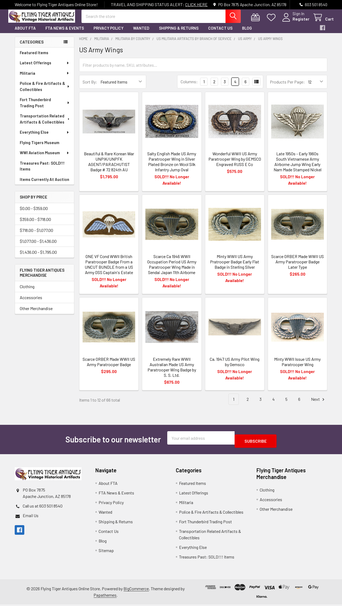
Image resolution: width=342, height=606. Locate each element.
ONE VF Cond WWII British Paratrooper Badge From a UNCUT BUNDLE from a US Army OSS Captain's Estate (109, 269)
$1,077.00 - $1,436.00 (38, 245)
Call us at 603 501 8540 (43, 507)
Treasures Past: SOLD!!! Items (42, 170)
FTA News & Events (64, 32)
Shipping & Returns (179, 32)
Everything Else (44, 136)
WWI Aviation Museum (44, 157)
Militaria (44, 78)
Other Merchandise (36, 313)
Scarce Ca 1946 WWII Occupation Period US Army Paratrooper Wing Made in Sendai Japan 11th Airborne (171, 269)
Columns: (189, 86)
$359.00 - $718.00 (35, 224)
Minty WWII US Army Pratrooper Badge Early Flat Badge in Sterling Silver (234, 266)
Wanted (141, 32)
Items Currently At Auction (44, 184)
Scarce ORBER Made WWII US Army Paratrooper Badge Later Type (297, 266)
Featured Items (34, 57)
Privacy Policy (108, 32)
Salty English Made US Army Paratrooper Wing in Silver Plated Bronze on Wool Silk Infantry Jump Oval (171, 166)
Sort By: (90, 86)
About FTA (25, 32)
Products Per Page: (287, 86)
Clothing (27, 291)
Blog (247, 32)
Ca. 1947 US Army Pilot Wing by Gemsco (234, 366)
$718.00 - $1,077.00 (36, 234)
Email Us (30, 517)
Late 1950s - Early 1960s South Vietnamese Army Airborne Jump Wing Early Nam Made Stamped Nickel (297, 166)
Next (318, 404)
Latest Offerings (44, 67)
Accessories (31, 302)
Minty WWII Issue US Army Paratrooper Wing (297, 366)
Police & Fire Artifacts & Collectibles (45, 91)
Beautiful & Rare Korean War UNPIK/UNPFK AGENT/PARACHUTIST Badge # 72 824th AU (109, 166)
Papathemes (105, 596)
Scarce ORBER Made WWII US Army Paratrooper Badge (109, 366)
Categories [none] (32, 46)
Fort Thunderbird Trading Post (45, 107)
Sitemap (106, 551)
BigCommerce (136, 590)
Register (294, 22)
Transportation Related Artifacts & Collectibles (45, 123)
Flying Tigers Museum (39, 147)
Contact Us (220, 32)
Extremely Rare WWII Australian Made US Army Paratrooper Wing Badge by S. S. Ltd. (171, 371)
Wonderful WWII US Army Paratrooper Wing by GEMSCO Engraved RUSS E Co (234, 164)
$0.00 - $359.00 (34, 213)
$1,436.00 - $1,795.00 (38, 256)
